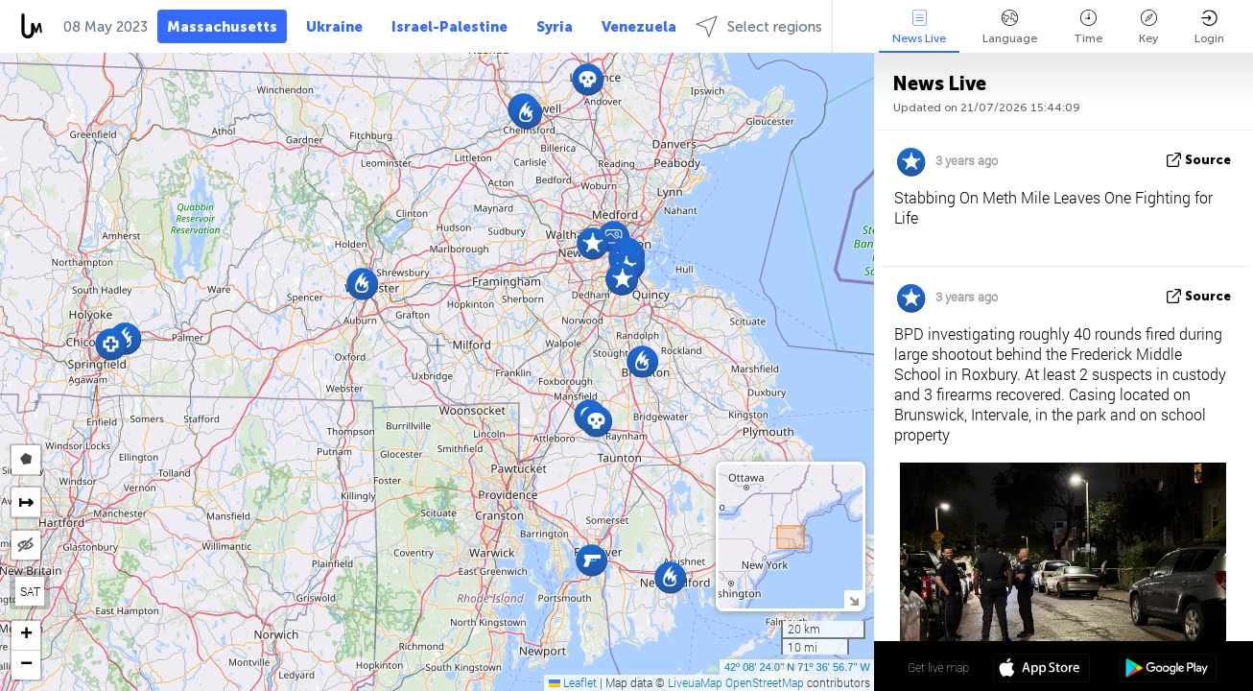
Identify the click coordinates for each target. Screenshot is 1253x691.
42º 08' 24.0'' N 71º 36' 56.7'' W (797, 667)
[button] (526, 112)
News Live (919, 27)
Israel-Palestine (449, 27)
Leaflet (573, 682)
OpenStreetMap (764, 682)
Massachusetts (222, 27)
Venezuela (639, 27)
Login (1209, 27)
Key (1148, 27)
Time (1088, 27)
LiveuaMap (695, 682)
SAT (30, 591)
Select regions (759, 26)
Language (1009, 27)
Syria (554, 27)
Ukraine (334, 27)
